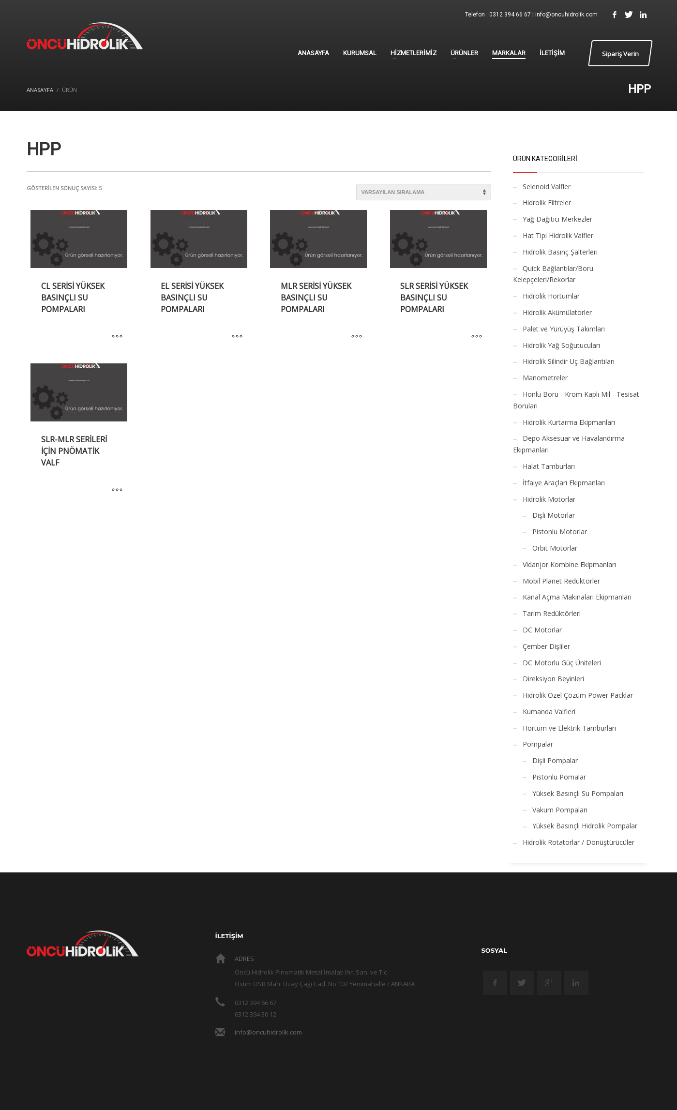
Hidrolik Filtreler (547, 202)
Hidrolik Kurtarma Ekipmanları (569, 422)
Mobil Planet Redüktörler (561, 580)
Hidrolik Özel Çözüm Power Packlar (578, 695)
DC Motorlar (542, 629)
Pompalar (538, 744)
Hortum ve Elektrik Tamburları (569, 728)
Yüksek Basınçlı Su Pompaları (577, 793)
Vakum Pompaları (559, 809)
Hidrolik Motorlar (549, 499)
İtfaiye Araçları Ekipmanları (564, 482)
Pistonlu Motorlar (559, 531)
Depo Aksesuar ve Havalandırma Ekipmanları (569, 444)
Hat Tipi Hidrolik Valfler (558, 235)
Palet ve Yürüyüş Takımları (564, 328)
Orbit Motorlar (554, 548)
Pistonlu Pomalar (559, 776)
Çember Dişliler (546, 646)
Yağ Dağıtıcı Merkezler (557, 219)
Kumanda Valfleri (549, 711)
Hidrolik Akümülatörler (557, 312)
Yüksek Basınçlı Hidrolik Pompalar (584, 825)
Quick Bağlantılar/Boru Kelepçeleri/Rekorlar (553, 274)
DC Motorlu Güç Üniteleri (562, 662)
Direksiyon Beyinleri (553, 678)
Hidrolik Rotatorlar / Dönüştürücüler (578, 842)
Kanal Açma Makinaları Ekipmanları (577, 596)
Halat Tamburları (549, 466)
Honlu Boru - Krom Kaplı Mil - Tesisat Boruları (576, 400)
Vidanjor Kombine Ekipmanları (569, 564)
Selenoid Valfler (547, 186)
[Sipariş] (423, 192)
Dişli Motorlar (553, 515)
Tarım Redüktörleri (552, 613)
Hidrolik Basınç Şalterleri (560, 251)
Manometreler (545, 377)
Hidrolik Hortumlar (551, 295)
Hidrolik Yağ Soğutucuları (561, 345)
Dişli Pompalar (555, 760)
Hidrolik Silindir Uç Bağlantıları (569, 361)
